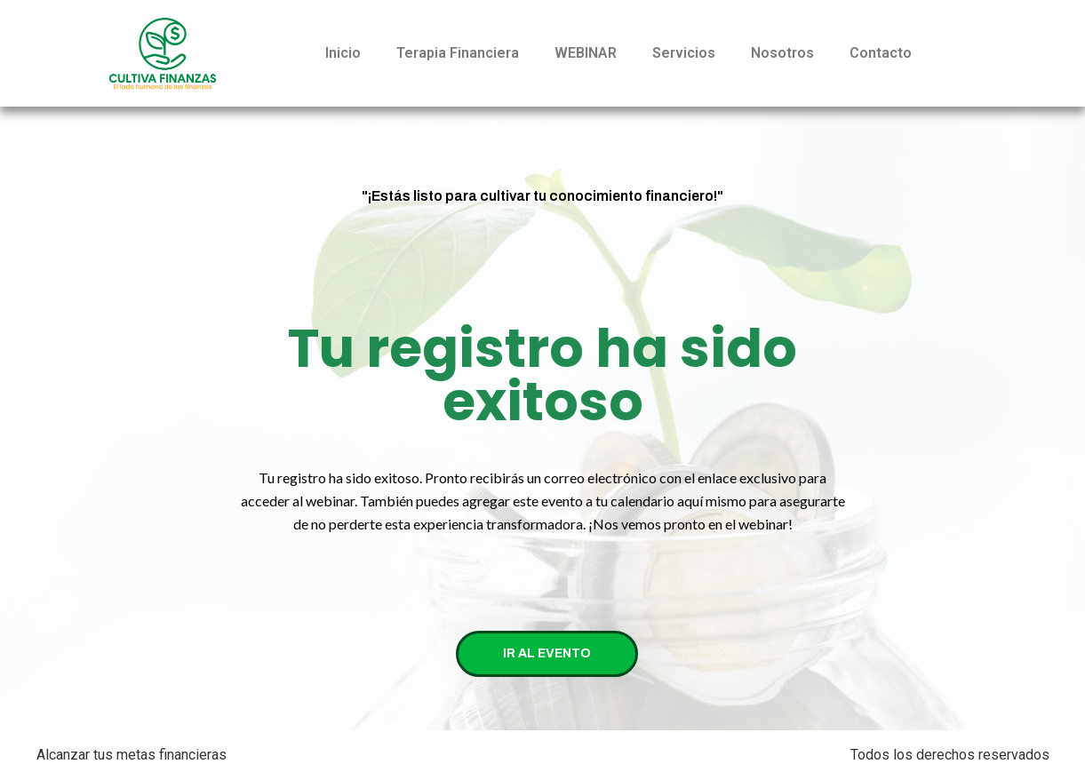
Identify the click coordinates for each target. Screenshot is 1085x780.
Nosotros (782, 52)
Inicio (343, 52)
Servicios (683, 52)
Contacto (881, 52)
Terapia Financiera (457, 52)
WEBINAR (585, 52)
